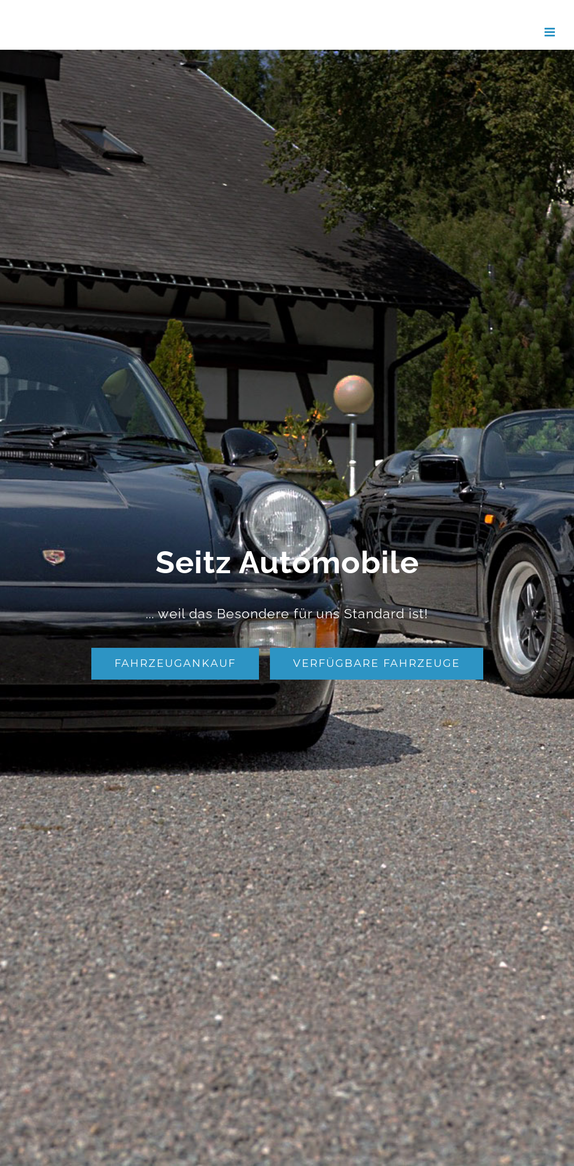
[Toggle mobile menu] (551, 32)
